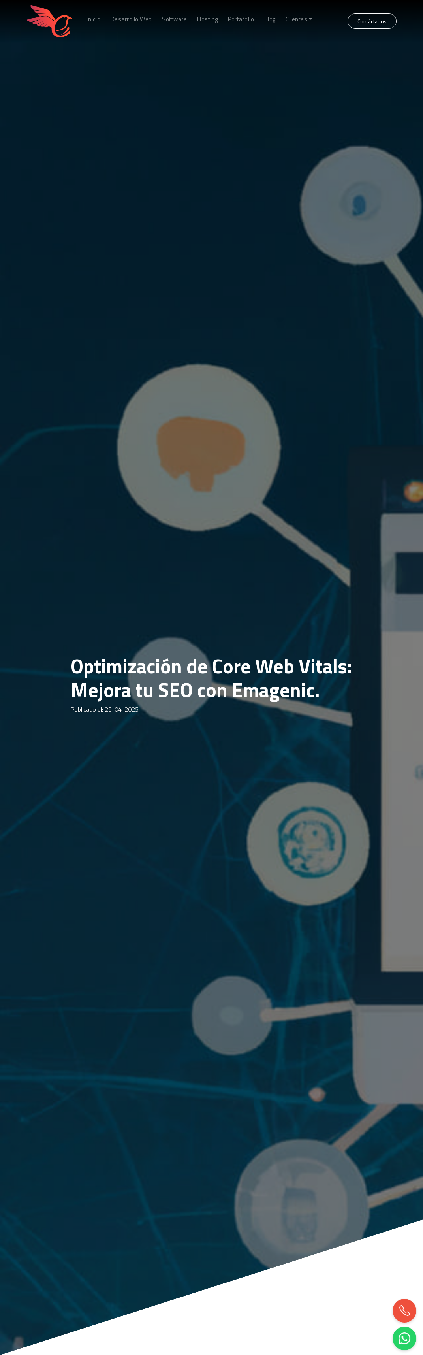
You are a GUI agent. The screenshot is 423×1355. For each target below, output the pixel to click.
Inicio (93, 19)
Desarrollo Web (131, 19)
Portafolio (241, 19)
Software (174, 19)
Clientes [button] (296, 19)
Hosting (207, 19)
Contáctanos (372, 21)
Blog (270, 19)
